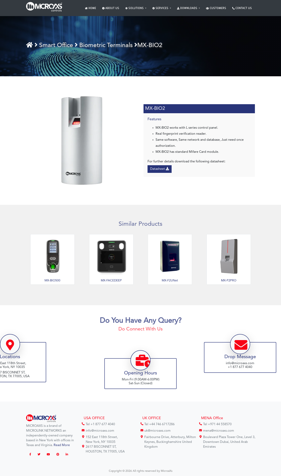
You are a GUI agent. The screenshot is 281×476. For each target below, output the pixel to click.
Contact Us (242, 8)
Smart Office (58, 45)
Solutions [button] (135, 8)
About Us (110, 8)
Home (90, 8)
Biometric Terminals (107, 45)
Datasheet (160, 169)
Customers (216, 8)
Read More (62, 445)
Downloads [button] (187, 8)
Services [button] (160, 8)
